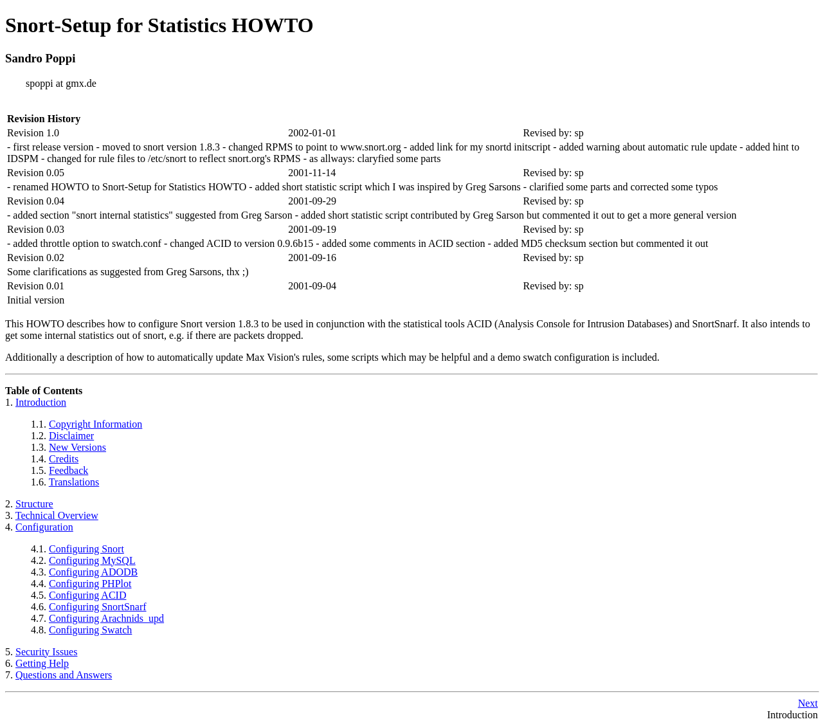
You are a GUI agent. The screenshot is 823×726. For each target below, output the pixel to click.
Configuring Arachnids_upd (106, 618)
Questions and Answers (63, 674)
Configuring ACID (87, 595)
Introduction (40, 402)
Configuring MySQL (92, 560)
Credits (63, 458)
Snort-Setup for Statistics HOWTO (159, 25)
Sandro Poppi (40, 58)
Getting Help (42, 663)
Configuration (44, 527)
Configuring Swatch (90, 629)
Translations (74, 481)
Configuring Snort (86, 548)
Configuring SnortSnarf (98, 606)
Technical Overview (56, 515)
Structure (34, 503)
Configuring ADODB (93, 572)
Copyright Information (95, 424)
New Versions (77, 447)
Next (808, 703)
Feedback (68, 470)
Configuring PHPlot (90, 583)
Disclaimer (71, 435)
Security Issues (46, 651)
